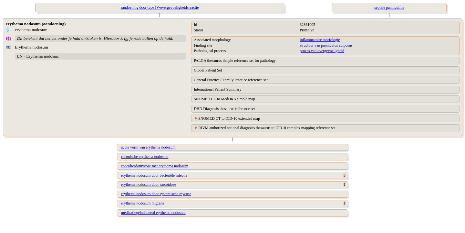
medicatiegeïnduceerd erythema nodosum (153, 212)
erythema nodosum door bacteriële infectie (154, 175)
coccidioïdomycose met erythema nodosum (154, 166)
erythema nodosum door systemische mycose (156, 194)
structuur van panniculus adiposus (326, 45)
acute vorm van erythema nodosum (148, 147)
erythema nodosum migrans (142, 203)
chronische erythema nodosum (145, 156)
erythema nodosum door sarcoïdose (148, 184)
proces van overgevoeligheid (322, 51)
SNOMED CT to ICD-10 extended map (229, 118)
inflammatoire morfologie (320, 40)
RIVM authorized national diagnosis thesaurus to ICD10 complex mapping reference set (267, 128)
